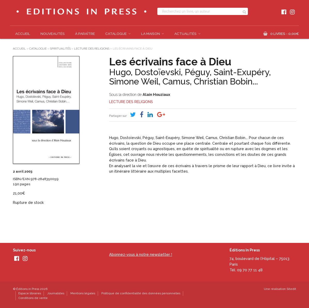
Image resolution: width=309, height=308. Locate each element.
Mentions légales (82, 293)
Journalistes (55, 293)
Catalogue (116, 34)
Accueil (22, 34)
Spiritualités (60, 48)
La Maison (150, 34)
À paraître (85, 34)
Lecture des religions (91, 48)
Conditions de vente (33, 298)
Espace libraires (29, 293)
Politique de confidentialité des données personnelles (140, 293)
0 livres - (284, 34)
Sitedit (291, 289)
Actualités (185, 34)
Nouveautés (52, 34)
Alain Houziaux (156, 94)
